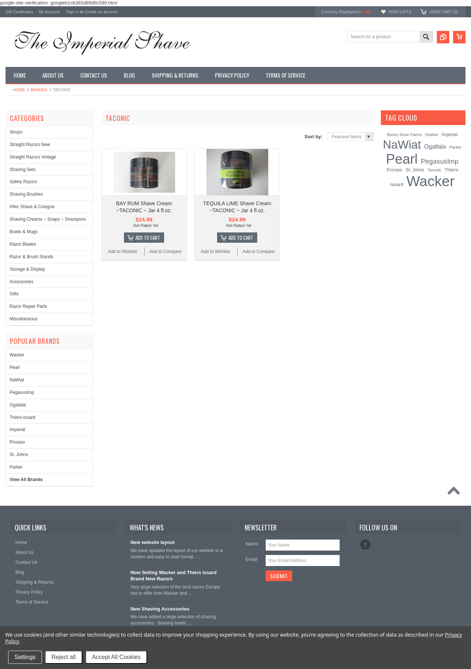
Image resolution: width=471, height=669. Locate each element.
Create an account (101, 12)
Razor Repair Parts (28, 306)
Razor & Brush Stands (31, 256)
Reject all (64, 657)
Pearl (15, 367)
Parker (16, 467)
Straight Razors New (30, 144)
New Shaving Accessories (160, 609)
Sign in (72, 12)
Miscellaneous (24, 318)
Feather (431, 135)
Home (19, 90)
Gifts (14, 293)
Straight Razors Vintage (33, 157)
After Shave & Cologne (32, 206)
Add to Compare (165, 251)
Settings (25, 657)
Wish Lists (399, 12)
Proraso (17, 442)
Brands (39, 90)
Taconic (434, 170)
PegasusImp (22, 392)
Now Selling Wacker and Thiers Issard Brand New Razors (173, 575)
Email (251, 559)
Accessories (21, 281)
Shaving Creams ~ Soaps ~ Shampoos (48, 219)
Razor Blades (23, 244)
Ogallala (18, 405)
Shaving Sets (23, 169)
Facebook (365, 545)
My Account (49, 12)
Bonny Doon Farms (404, 134)
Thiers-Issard (22, 417)
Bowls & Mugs (24, 231)
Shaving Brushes (26, 194)
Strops (16, 132)
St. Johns (19, 454)
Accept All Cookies (116, 657)
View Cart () (444, 12)
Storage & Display (27, 269)
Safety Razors (23, 181)
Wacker (17, 354)
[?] (427, 117)
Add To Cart (147, 237)
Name (251, 544)
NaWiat (17, 379)
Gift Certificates (19, 12)
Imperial (17, 429)
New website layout (152, 542)
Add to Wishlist (122, 251)
